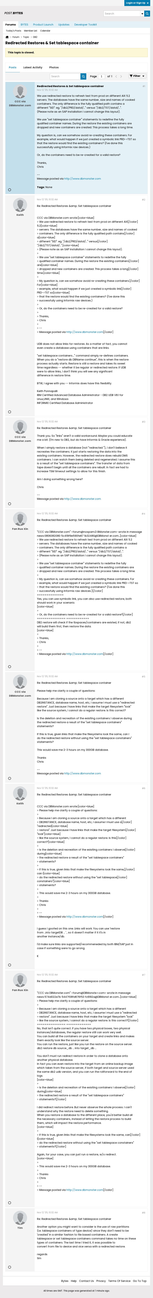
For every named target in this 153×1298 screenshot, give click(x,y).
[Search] (124, 14)
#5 (143, 676)
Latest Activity (32, 67)
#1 (143, 86)
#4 (143, 513)
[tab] (12, 67)
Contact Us (86, 1281)
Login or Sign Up (137, 2)
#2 (143, 199)
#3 (143, 421)
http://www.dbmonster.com (82, 178)
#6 (143, 788)
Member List (30, 30)
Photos (54, 67)
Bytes (64, 1281)
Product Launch (43, 24)
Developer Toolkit (85, 24)
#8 (143, 1212)
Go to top (140, 1281)
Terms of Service (119, 1281)
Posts (12, 67)
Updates (63, 24)
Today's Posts (13, 30)
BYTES (24, 24)
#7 (143, 975)
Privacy (101, 1281)
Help (74, 1281)
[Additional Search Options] (142, 14)
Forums (10, 24)
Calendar (45, 30)
